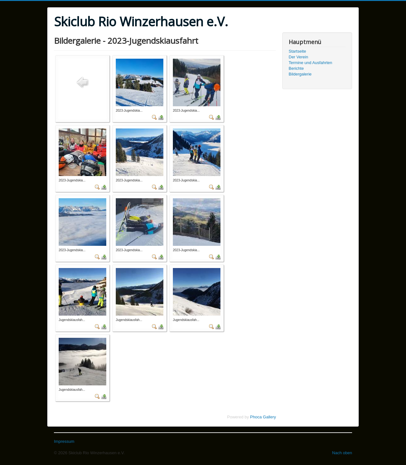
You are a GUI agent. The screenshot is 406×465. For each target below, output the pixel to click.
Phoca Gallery (263, 417)
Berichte (296, 68)
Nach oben (342, 452)
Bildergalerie (300, 74)
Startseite (297, 51)
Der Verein (298, 57)
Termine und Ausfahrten (310, 62)
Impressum (64, 441)
